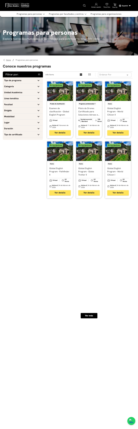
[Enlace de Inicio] (8, 60)
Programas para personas (27, 60)
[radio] (81, 75)
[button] (23, 80)
